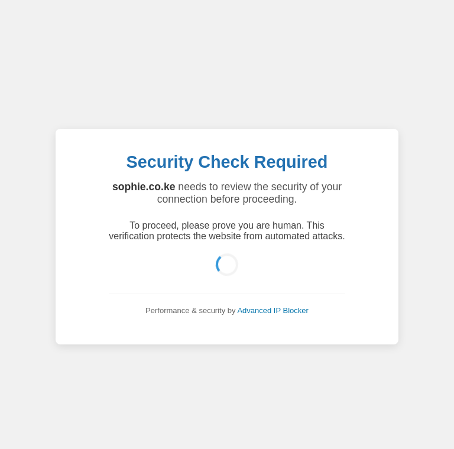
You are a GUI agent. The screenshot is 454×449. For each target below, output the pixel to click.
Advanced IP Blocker (272, 310)
